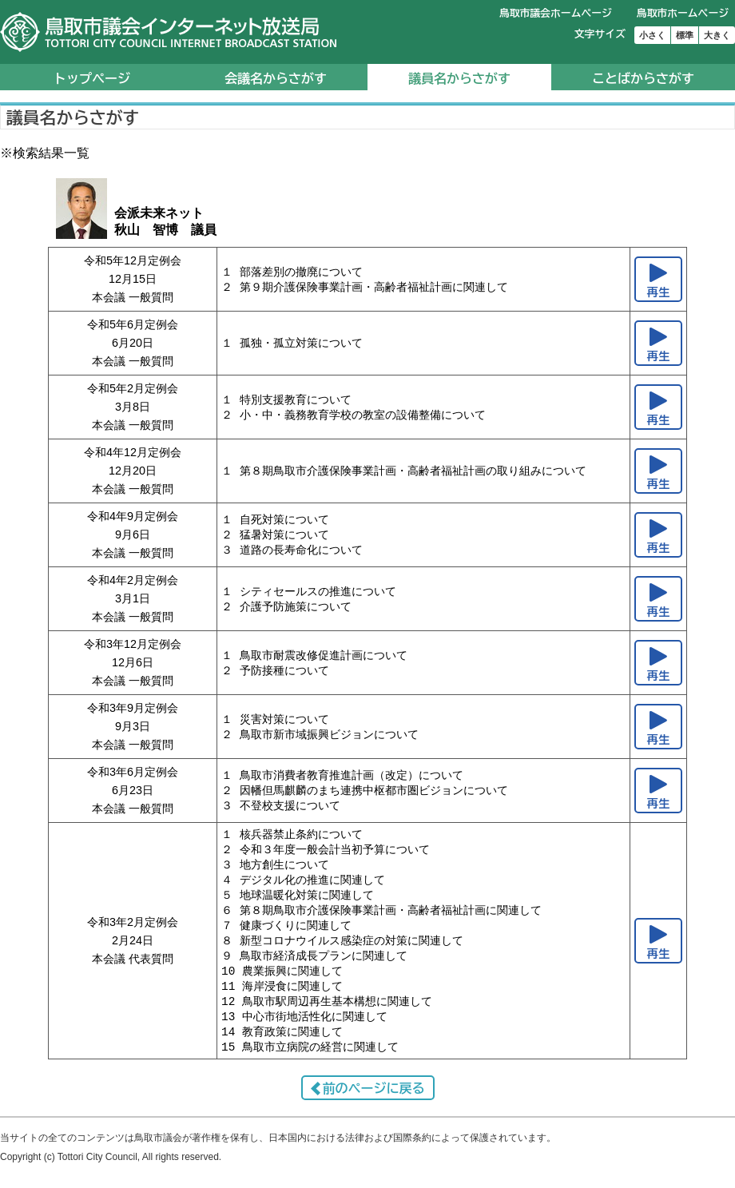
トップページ (92, 78)
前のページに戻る (374, 1100)
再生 (658, 292)
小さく (652, 35)
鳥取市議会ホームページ (555, 13)
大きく (717, 35)
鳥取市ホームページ (683, 13)
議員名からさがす (459, 78)
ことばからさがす (643, 78)
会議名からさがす (275, 78)
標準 (684, 35)
